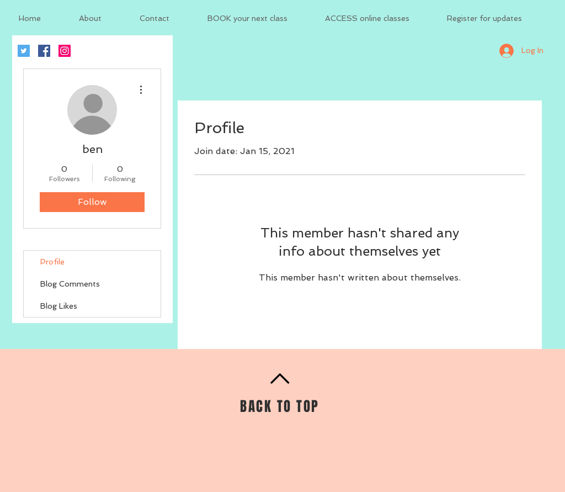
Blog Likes (58, 305)
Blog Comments (70, 283)
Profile (52, 261)
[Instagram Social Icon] (64, 51)
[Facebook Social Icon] (44, 51)
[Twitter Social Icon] (24, 51)
